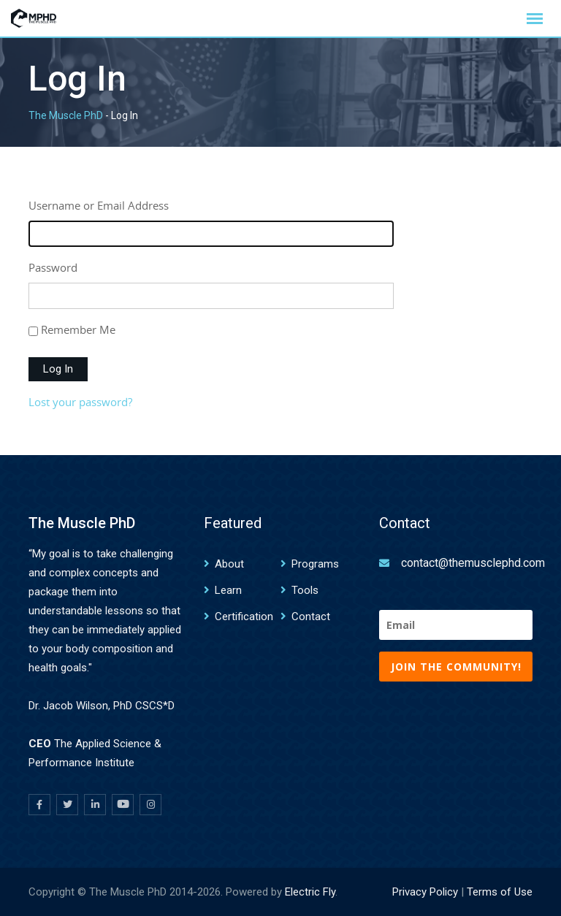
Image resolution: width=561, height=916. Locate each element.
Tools (304, 590)
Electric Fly (310, 891)
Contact (310, 616)
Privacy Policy (425, 891)
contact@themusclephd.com (473, 563)
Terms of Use (500, 891)
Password (52, 267)
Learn (228, 590)
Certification (244, 616)
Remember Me (78, 329)
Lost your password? (80, 401)
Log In (58, 368)
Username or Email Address (98, 205)
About (229, 563)
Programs (315, 563)
